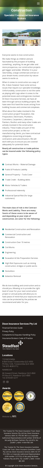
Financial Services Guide (12, 328)
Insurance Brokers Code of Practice (17, 338)
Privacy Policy (8, 331)
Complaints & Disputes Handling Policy (19, 335)
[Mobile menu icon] (38, 3)
